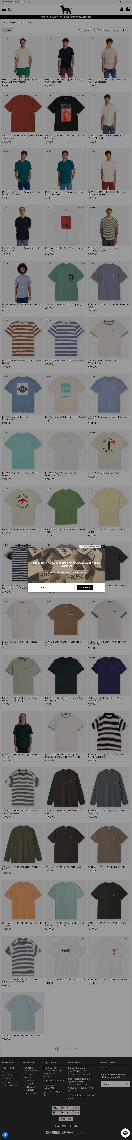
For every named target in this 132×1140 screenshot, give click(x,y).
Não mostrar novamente (91, 547)
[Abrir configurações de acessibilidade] (5, 1135)
